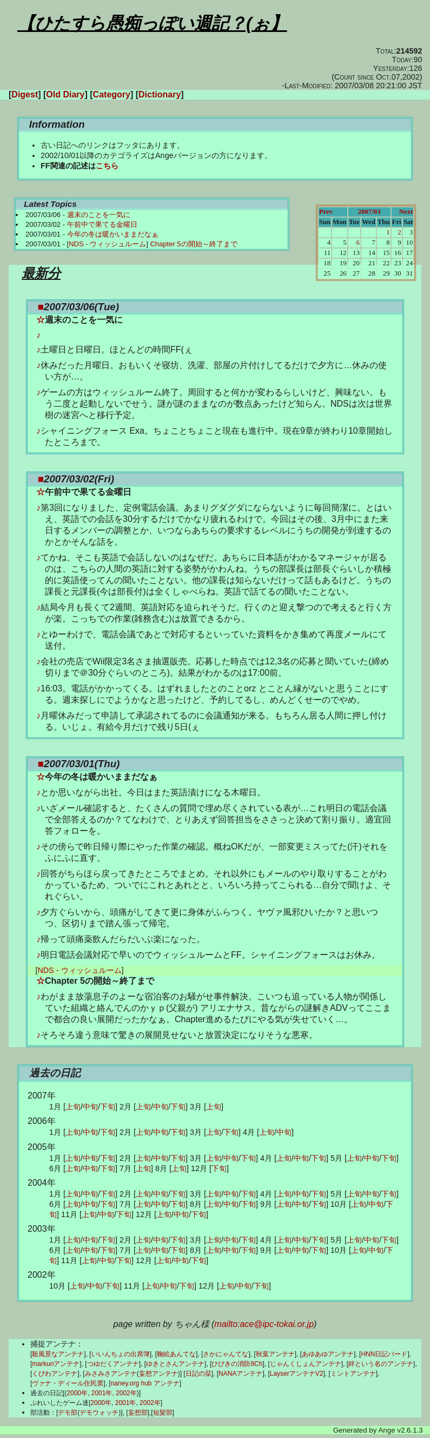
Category (111, 94)
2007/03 (369, 211)
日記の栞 (198, 1373)
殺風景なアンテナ (58, 1354)
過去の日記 (55, 1072)
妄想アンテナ (158, 1373)
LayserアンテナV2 (296, 1373)
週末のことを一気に (98, 215)
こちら (107, 165)
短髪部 (163, 1412)
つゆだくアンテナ (113, 1364)
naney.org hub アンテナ (145, 1383)
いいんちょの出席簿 (120, 1354)
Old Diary (65, 94)
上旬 (73, 1106)
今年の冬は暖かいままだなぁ (112, 234)
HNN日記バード (384, 1354)
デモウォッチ (99, 1412)
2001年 (102, 1393)
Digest (24, 94)
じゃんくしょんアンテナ (305, 1364)
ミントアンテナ (353, 1373)
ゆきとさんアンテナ (175, 1364)
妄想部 (138, 1412)
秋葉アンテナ (275, 1354)
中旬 (90, 1106)
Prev (326, 211)
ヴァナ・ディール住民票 (67, 1383)
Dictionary (159, 94)
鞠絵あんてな (176, 1354)
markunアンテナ (56, 1364)
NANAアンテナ (240, 1373)
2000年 (77, 1393)
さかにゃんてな (225, 1354)
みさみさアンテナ (111, 1373)
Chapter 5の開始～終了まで (193, 244)
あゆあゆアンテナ (328, 1354)
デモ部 (67, 1412)
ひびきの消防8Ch (236, 1364)
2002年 (126, 1393)
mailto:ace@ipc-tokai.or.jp (264, 1324)
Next (406, 211)
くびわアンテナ (54, 1373)
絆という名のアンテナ (380, 1364)
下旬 (107, 1106)
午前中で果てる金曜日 (102, 224)
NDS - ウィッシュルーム (107, 244)
